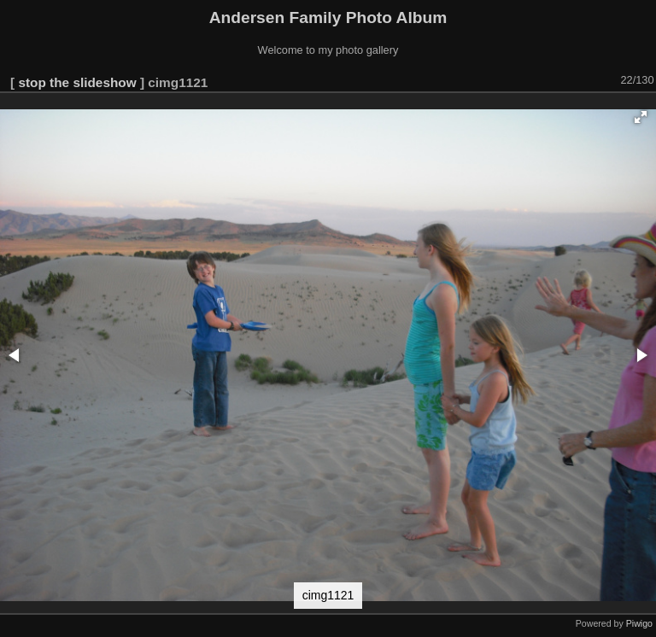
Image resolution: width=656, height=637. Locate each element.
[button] (640, 117)
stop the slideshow (77, 82)
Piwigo (639, 623)
